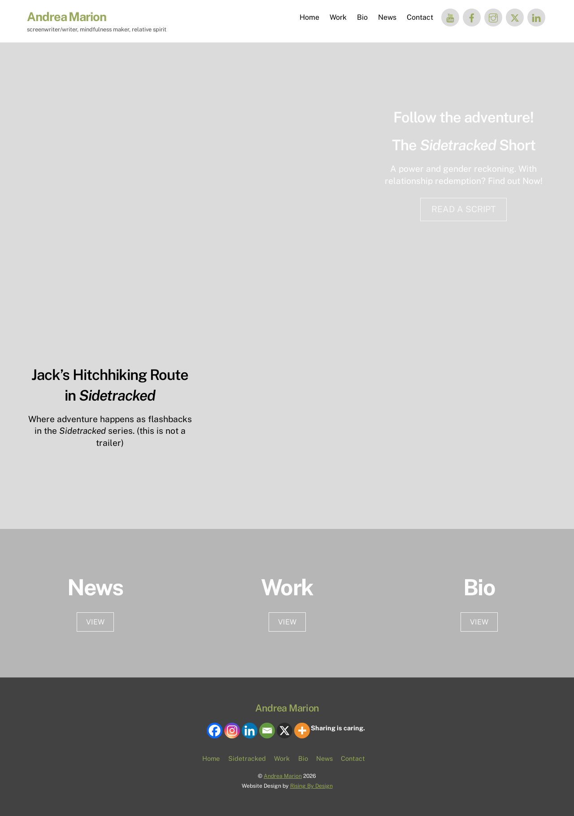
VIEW (95, 622)
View (287, 622)
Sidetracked (247, 758)
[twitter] (515, 17)
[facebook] (472, 17)
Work (338, 17)
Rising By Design (311, 785)
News (387, 17)
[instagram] (493, 17)
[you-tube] (450, 17)
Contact (420, 17)
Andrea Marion (283, 775)
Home (309, 17)
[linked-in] (536, 17)
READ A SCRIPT (463, 209)
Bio (362, 17)
